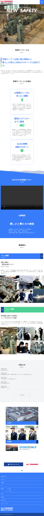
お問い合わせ (3, 500)
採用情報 (2, 497)
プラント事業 (9, 490)
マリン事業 (9, 488)
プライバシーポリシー (5, 503)
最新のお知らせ (3, 476)
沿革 (1, 485)
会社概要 (2, 482)
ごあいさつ (3, 479)
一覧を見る (22, 395)
